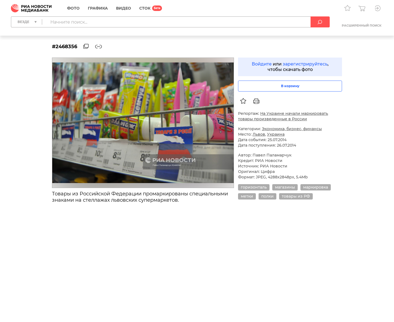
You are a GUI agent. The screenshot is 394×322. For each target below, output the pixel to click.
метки (247, 196)
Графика (98, 8)
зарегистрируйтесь (305, 64)
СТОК (144, 8)
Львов (259, 134)
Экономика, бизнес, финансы (292, 128)
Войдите (262, 64)
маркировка (315, 187)
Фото (73, 8)
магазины (285, 187)
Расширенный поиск (361, 25)
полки (267, 196)
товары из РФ (296, 196)
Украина (276, 134)
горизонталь (254, 187)
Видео (123, 8)
